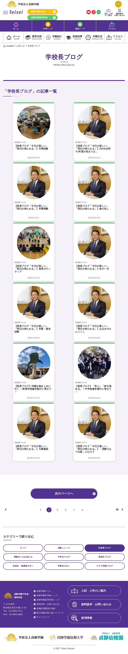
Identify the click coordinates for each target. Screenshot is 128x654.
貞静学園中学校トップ (46, 597)
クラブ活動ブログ (104, 567)
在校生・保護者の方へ (23, 567)
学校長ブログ (104, 548)
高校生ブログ (104, 558)
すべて (23, 548)
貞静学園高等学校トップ (48, 602)
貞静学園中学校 (38, 12)
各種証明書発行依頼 (45, 610)
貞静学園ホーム (43, 593)
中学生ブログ (64, 558)
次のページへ (64, 493)
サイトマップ (42, 619)
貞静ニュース (64, 548)
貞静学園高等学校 (39, 17)
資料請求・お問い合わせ (48, 606)
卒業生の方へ (64, 567)
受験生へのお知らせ (23, 558)
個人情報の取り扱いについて (50, 615)
